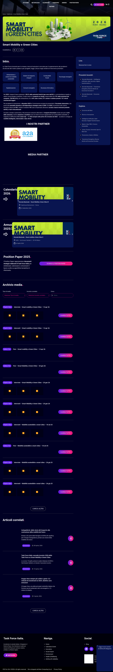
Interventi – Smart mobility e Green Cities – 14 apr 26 (32, 328)
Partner (51, 6)
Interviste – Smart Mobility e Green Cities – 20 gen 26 (32, 382)
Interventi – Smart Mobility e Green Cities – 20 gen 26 (32, 403)
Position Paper (74, 2)
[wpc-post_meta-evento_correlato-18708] (38, 295)
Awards (64, 2)
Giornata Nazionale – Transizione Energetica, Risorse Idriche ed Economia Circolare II (91, 88)
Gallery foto (7, 349)
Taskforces (9, 14)
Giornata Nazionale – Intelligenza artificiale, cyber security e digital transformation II (91, 81)
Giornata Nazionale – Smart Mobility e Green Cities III (34, 202)
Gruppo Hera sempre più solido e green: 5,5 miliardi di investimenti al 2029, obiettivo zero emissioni (36, 581)
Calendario (46, 2)
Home (4, 14)
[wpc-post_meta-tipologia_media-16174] (14, 295)
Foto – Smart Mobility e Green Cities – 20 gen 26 (29, 366)
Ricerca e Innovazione (88, 114)
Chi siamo (26, 2)
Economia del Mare (87, 110)
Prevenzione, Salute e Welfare (90, 135)
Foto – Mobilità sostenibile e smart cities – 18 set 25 (30, 446)
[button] (14, 50)
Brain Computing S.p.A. (45, 669)
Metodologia (36, 2)
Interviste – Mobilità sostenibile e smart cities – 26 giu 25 (33, 462)
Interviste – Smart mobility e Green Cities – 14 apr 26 (32, 307)
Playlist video (8, 307)
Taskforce (55, 2)
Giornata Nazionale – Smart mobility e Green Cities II (28, 237)
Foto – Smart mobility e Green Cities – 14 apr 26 (29, 349)
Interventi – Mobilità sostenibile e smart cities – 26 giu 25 (33, 483)
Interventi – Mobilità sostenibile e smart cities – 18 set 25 (33, 425)
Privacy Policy (58, 669)
